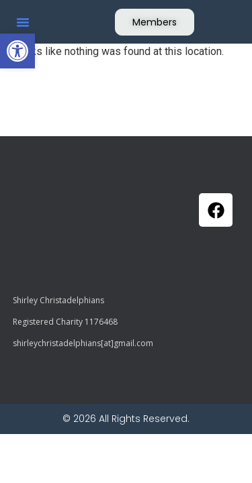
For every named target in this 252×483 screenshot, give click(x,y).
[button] (17, 51)
